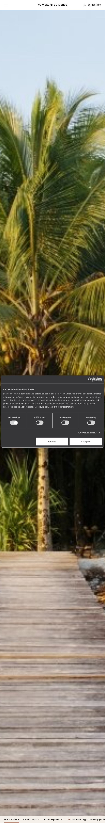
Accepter (85, 441)
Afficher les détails (87, 433)
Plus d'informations (64, 407)
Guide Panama (11, 819)
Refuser (52, 441)
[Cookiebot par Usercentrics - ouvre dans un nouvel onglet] (90, 379)
